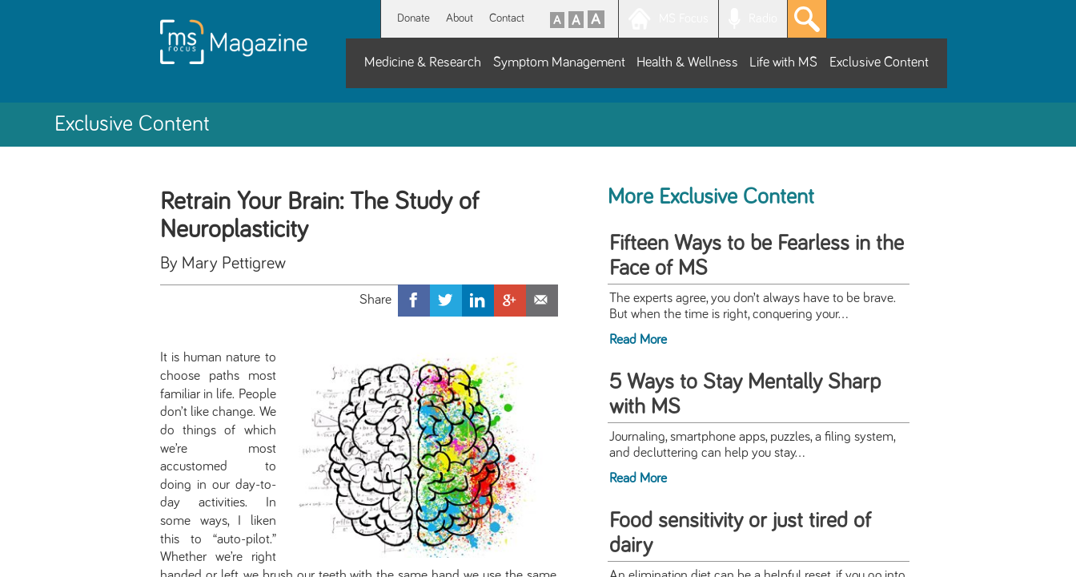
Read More (638, 340)
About (459, 18)
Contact (506, 18)
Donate (413, 18)
